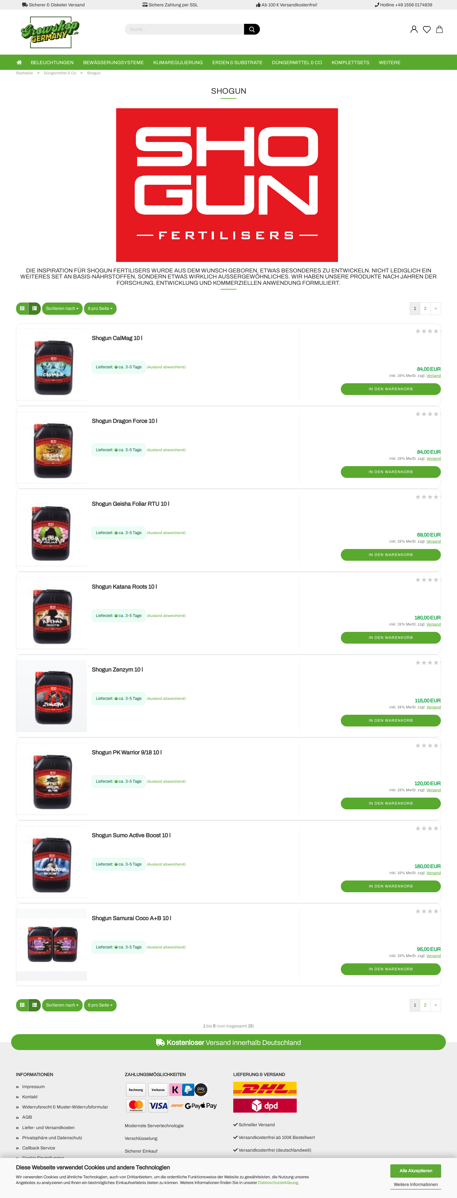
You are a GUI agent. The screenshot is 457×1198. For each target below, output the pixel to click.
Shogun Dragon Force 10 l (124, 421)
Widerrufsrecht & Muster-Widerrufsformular (65, 1107)
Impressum (33, 1086)
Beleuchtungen (52, 62)
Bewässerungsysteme (113, 62)
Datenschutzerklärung (278, 1183)
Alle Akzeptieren (416, 1170)
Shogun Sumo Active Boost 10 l (131, 835)
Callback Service (38, 1148)
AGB (27, 1117)
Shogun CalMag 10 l (117, 338)
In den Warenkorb (391, 389)
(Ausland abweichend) (166, 367)
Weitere (390, 62)
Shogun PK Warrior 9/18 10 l (127, 752)
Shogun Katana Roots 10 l (124, 587)
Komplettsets (350, 62)
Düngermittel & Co (297, 62)
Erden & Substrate (237, 62)
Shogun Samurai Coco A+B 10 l (131, 918)
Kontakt (29, 1096)
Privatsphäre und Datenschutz (52, 1137)
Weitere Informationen (416, 1184)
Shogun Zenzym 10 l (117, 669)
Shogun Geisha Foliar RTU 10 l (130, 504)
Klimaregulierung (178, 62)
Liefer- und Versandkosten (48, 1127)
